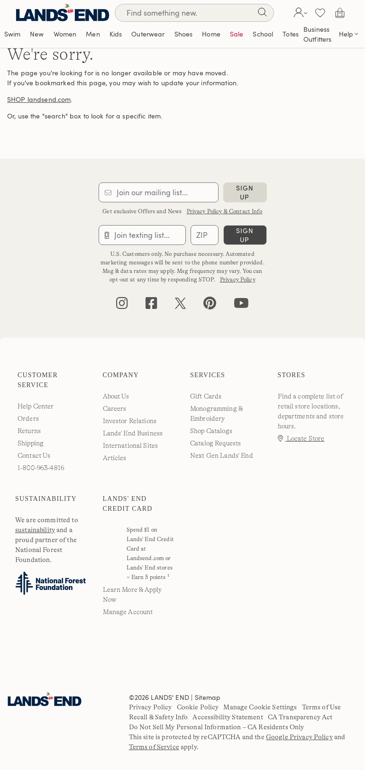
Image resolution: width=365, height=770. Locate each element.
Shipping (31, 443)
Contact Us (34, 455)
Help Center (36, 406)
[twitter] (180, 305)
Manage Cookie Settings (260, 707)
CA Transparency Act (300, 717)
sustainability (35, 530)
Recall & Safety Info (158, 717)
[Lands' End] (62, 12)
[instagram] (122, 305)
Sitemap (207, 697)
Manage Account (128, 612)
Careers (115, 408)
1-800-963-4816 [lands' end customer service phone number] (41, 467)
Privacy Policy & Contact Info (225, 211)
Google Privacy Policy (299, 737)
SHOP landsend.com (39, 99)
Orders (28, 418)
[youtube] (241, 305)
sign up (245, 192)
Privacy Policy (238, 279)
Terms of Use (321, 707)
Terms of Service (154, 747)
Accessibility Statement (227, 717)
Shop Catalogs (211, 431)
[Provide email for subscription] (159, 192)
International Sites (130, 445)
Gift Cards (205, 396)
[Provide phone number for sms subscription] (142, 235)
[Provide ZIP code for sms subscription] (204, 235)
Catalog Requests (215, 443)
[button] (299, 13)
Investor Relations (130, 421)
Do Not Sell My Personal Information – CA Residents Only (216, 727)
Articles (115, 458)
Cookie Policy (198, 707)
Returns (29, 431)
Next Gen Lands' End (221, 455)
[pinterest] (209, 305)
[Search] (262, 14)
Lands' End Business (133, 433)
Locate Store (301, 438)
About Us (116, 396)
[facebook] (151, 305)
